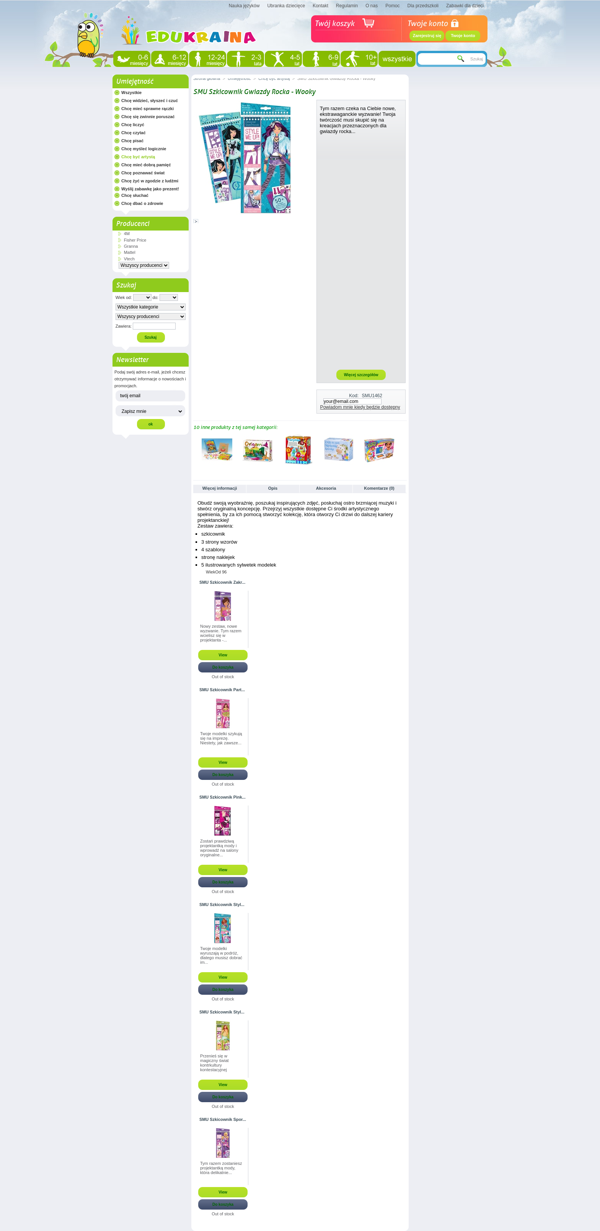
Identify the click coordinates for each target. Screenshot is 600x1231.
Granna (131, 246)
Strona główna (206, 78)
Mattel (129, 252)
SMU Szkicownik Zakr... (222, 582)
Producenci (132, 223)
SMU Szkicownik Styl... (222, 904)
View (222, 655)
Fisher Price (135, 240)
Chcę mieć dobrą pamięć (146, 164)
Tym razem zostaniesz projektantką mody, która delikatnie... (221, 1168)
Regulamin (347, 5)
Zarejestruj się (427, 35)
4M (127, 233)
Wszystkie (131, 92)
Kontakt (320, 5)
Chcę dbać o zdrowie (142, 203)
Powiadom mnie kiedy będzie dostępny (360, 407)
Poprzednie (195, 449)
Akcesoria (326, 488)
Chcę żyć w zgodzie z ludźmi (149, 181)
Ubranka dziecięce (286, 5)
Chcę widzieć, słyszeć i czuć (149, 100)
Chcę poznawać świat (143, 173)
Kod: (354, 395)
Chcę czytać (133, 132)
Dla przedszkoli (423, 5)
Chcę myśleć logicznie (143, 148)
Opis (272, 488)
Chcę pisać (132, 140)
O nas (371, 5)
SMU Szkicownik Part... (222, 689)
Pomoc (392, 5)
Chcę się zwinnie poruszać (147, 116)
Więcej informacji (219, 488)
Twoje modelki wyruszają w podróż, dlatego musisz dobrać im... (221, 955)
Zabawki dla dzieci (465, 5)
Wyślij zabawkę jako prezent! (150, 189)
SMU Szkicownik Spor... (222, 1119)
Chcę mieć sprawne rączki (147, 108)
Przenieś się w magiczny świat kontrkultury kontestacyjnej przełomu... (214, 1063)
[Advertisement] (361, 251)
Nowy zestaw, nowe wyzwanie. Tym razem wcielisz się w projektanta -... (220, 633)
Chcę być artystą (138, 156)
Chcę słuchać (134, 195)
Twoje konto (463, 35)
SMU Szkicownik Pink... (222, 797)
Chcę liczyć (132, 124)
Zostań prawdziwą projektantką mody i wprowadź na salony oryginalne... (219, 848)
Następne (403, 449)
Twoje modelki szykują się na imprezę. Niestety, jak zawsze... (221, 738)
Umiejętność (134, 81)
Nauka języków (244, 5)
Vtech (129, 259)
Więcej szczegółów (361, 375)
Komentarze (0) (379, 488)
